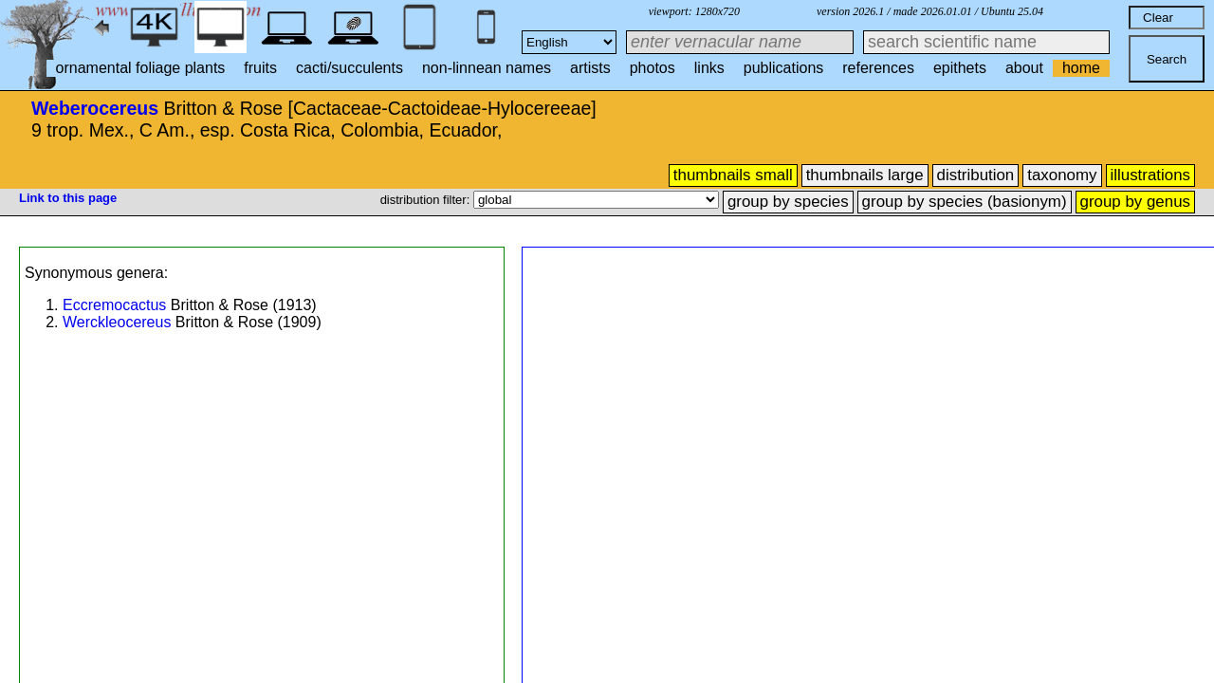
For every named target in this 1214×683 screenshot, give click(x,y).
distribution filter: (426, 200)
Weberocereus (94, 108)
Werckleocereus (117, 322)
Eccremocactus (114, 305)
